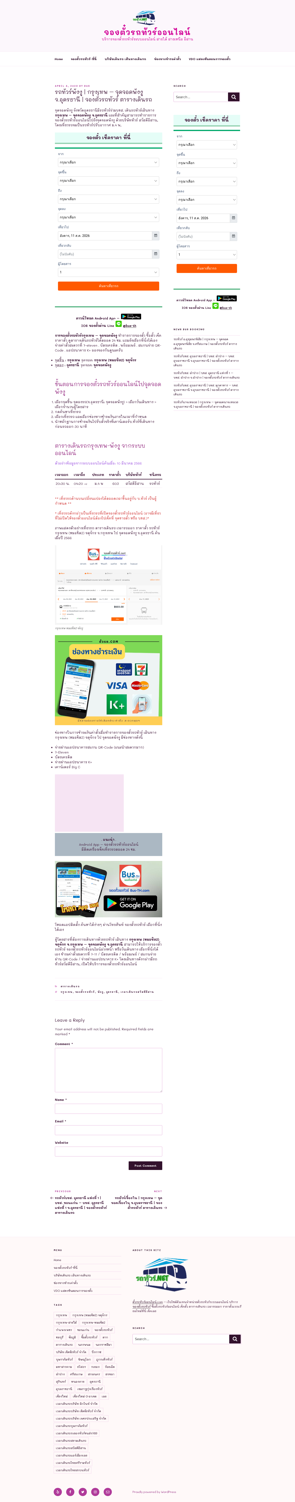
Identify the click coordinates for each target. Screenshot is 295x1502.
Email (60, 1121)
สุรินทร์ (61, 1381)
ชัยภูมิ (72, 1337)
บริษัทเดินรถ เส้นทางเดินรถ (125, 59)
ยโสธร (81, 1367)
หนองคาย (77, 1381)
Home (58, 59)
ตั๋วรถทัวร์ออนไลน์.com (148, 1302)
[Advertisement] (89, 803)
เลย (104, 1396)
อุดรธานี (112, 991)
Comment (64, 1044)
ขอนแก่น (83, 1330)
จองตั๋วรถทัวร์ (85, 991)
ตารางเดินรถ (70, 986)
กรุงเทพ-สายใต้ (66, 1322)
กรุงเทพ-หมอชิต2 (93, 1322)
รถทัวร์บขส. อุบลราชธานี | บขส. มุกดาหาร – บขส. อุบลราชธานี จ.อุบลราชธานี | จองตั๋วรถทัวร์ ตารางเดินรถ (206, 389)
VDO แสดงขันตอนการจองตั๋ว (209, 59)
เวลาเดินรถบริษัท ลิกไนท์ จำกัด (77, 1404)
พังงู (101, 991)
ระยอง (95, 1367)
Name (61, 1099)
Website (61, 1142)
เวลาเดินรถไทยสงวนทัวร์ (72, 1470)
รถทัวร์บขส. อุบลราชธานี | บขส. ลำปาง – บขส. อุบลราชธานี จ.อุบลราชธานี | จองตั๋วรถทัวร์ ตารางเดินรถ (206, 360)
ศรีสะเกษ (76, 1374)
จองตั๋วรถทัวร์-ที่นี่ (84, 59)
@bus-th (126, 325)
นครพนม (84, 1345)
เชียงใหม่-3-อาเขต (84, 1396)
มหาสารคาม (64, 1367)
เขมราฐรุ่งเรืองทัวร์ (89, 1389)
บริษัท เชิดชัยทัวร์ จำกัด (71, 1352)
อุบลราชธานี (64, 1389)
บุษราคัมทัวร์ (64, 1359)
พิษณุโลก (84, 1359)
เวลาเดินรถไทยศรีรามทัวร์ (73, 1463)
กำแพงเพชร (64, 1330)
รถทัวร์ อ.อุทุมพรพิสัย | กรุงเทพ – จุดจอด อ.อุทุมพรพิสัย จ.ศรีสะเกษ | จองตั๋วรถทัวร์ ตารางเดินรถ (205, 343)
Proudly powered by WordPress (154, 1492)
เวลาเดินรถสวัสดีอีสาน (137, 991)
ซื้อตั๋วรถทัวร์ (89, 1337)
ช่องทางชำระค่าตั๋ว (167, 59)
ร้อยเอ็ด (110, 1367)
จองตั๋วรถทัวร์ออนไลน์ (147, 32)
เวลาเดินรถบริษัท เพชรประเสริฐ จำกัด (81, 1418)
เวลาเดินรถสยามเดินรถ (71, 1441)
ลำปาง (60, 1374)
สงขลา (109, 1374)
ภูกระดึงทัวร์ (104, 1359)
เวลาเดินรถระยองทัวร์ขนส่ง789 (76, 1433)
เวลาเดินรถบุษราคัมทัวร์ (71, 1426)
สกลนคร (94, 1374)
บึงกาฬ (96, 1352)
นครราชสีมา (104, 1345)
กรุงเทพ (67, 991)
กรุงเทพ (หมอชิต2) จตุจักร (89, 1315)
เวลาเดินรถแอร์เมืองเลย (71, 1455)
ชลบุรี (59, 1337)
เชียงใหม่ (62, 1396)
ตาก (105, 1337)
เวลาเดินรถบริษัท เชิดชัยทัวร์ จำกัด (78, 1411)
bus (87, 85)
